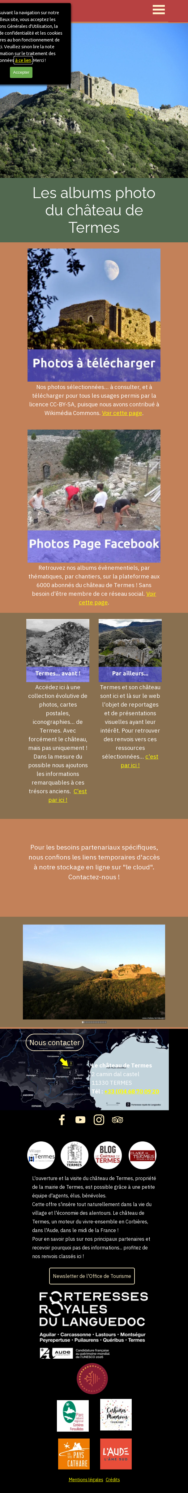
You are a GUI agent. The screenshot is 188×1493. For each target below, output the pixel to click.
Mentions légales (86, 1479)
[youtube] (80, 1120)
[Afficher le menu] (158, 9)
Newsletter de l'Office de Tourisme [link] (92, 1276)
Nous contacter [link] (54, 1042)
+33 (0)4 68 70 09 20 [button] (131, 1091)
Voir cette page (122, 413)
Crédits (113, 1479)
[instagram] (99, 1120)
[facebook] (62, 1120)
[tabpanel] (94, 333)
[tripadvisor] (117, 1120)
